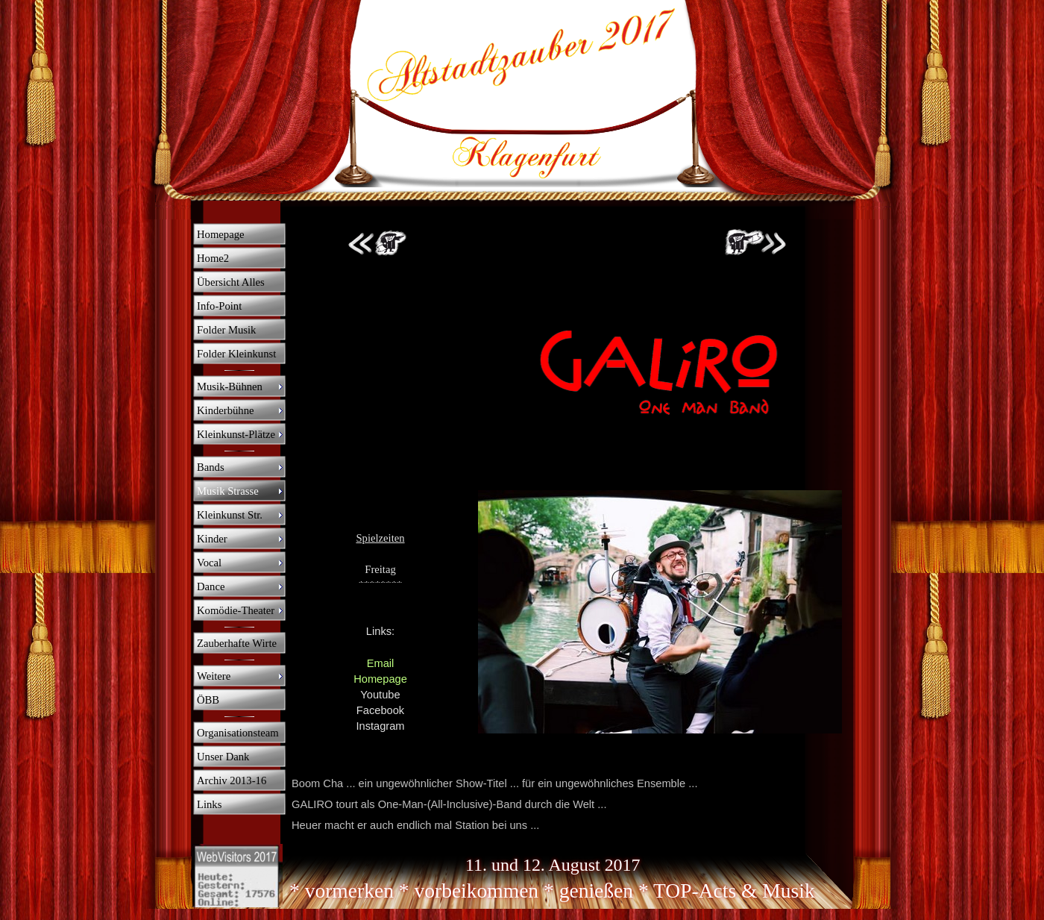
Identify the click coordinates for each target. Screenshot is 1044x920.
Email (380, 663)
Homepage (380, 679)
